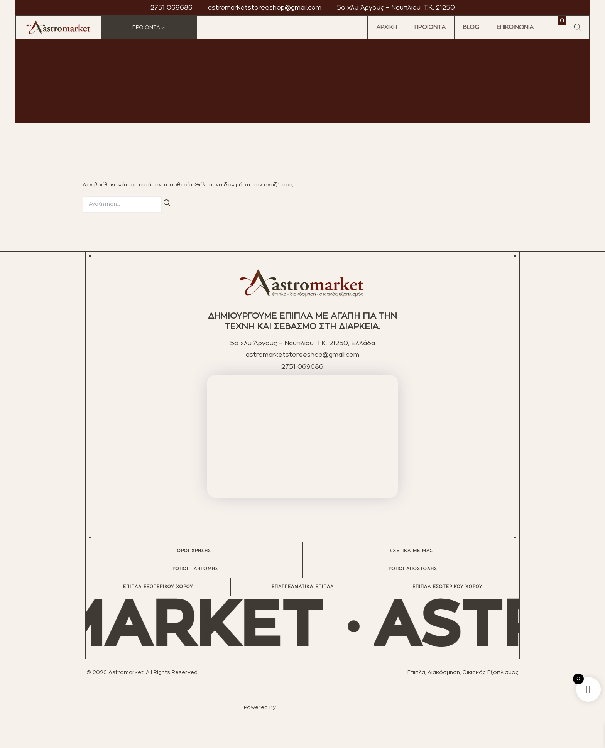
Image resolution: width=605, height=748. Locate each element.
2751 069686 (171, 8)
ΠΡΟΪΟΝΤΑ (430, 27)
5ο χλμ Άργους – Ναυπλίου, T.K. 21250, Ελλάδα (302, 343)
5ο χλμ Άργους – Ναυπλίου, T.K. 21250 (396, 8)
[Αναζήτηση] (167, 203)
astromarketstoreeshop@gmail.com (264, 8)
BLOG (471, 27)
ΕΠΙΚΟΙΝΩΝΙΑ (515, 27)
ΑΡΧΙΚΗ (386, 27)
